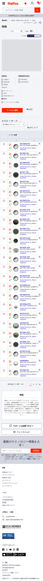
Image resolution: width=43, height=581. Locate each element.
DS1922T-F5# (25, 266)
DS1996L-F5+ (25, 229)
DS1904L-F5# (25, 210)
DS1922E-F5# (25, 276)
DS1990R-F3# (25, 285)
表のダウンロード (32, 127)
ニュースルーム (7, 486)
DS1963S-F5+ (25, 200)
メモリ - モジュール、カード (20, 20)
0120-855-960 (8, 517)
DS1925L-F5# (25, 247)
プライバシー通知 (24, 459)
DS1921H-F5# (25, 351)
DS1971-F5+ (24, 172)
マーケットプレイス (8, 475)
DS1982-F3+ (24, 370)
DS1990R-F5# (25, 144)
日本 (4, 562)
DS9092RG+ (24, 361)
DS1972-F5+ (24, 313)
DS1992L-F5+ (25, 332)
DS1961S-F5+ (25, 191)
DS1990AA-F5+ (25, 304)
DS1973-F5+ (24, 181)
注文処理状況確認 (7, 500)
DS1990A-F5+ (25, 163)
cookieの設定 (6, 575)
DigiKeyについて (7, 472)
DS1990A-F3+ (25, 295)
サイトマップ (6, 480)
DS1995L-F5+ (25, 342)
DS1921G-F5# (25, 238)
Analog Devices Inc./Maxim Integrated (28, 148)
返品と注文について (8, 505)
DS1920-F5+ (24, 323)
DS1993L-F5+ (25, 219)
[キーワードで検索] (11, 31)
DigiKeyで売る (6, 477)
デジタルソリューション (9, 483)
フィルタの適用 (12, 110)
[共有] (40, 23)
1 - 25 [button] (11, 121)
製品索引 (4, 20)
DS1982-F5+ (24, 153)
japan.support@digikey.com (12, 520)
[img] (13, 4)
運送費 (4, 502)
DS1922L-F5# (25, 257)
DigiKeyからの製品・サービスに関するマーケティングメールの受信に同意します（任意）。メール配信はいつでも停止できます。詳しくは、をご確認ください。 (23, 458)
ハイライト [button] (13, 124)
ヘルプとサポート (7, 497)
